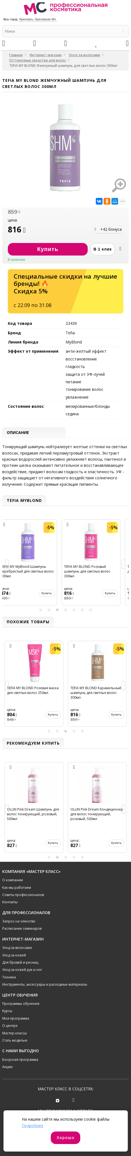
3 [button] (57, 610)
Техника (9, 977)
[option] (34, 564)
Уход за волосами (84, 55)
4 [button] (65, 610)
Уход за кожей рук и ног (22, 969)
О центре (10, 1025)
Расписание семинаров (22, 928)
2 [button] (49, 610)
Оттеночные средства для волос (37, 60)
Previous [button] (7, 565)
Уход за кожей (14, 955)
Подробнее (32, 1125)
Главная (16, 55)
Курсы (7, 1010)
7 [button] (91, 610)
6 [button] (82, 610)
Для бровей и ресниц (20, 962)
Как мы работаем (16, 887)
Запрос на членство (18, 921)
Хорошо (66, 1137)
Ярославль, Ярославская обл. (38, 19)
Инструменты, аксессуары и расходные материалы (44, 984)
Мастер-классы (14, 1033)
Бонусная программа (20, 1059)
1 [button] (40, 610)
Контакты (10, 902)
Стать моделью (14, 1040)
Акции (7, 1066)
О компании (12, 880)
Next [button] (124, 565)
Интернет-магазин (46, 55)
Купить (53, 593)
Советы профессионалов (23, 894)
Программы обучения (20, 1003)
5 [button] (74, 610)
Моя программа (15, 1018)
